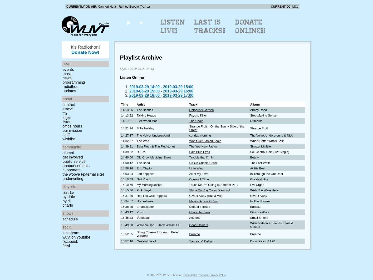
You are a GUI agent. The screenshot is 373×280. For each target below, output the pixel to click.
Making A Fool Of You (203, 201)
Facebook (70, 241)
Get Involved (73, 157)
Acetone (195, 217)
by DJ (67, 201)
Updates (69, 91)
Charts (68, 205)
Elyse (123, 69)
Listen (67, 122)
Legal (67, 118)
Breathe (194, 234)
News (67, 78)
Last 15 (68, 192)
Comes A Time (199, 179)
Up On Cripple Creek (203, 163)
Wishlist (69, 139)
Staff (66, 135)
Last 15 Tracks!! (210, 26)
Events (68, 69)
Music (68, 74)
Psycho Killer (198, 115)
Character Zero (199, 212)
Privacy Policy (218, 275)
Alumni (68, 153)
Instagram (71, 233)
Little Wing (196, 168)
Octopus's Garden (201, 110)
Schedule (70, 219)
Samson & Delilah (201, 241)
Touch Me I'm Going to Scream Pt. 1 (213, 185)
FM (65, 113)
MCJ (295, 6)
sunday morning (200, 135)
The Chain (196, 121)
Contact (69, 105)
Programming (74, 82)
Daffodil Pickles (199, 207)
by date (69, 197)
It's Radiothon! (85, 50)
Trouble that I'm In (201, 157)
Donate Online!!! (250, 26)
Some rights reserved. (196, 275)
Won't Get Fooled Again (205, 141)
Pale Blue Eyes (199, 152)
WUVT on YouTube (76, 237)
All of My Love (198, 174)
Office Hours (72, 126)
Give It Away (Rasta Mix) (206, 196)
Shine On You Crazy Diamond (209, 190)
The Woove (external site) (83, 174)
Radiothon (71, 87)
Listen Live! (173, 26)
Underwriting (73, 179)
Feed (66, 246)
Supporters (72, 170)
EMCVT (68, 109)
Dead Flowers (198, 225)
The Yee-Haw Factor (203, 146)
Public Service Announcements (76, 163)
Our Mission (72, 130)
